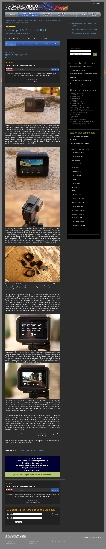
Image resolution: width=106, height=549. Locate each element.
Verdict (8, 58)
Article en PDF (12, 26)
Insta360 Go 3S (76, 172)
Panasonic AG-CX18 (78, 199)
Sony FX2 (74, 187)
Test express (10, 44)
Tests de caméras (50, 21)
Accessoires (22, 44)
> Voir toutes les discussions (78, 125)
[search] (80, 51)
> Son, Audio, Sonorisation (78, 120)
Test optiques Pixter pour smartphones (81, 84)
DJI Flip (74, 191)
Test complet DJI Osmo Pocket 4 (79, 143)
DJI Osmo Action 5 (77, 206)
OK (95, 54)
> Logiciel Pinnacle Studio (77, 102)
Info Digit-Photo (32, 80)
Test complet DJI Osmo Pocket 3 (79, 136)
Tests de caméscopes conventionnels (85, 29)
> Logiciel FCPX (74, 100)
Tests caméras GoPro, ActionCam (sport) (84, 25)
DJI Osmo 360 (76, 183)
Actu (72, 14)
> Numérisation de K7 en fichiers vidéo (81, 111)
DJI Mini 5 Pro (76, 179)
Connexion (96, 3)
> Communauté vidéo (76, 118)
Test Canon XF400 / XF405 (77, 70)
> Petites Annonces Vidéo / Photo (80, 123)
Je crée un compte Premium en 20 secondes (32, 475)
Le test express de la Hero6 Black (16, 54)
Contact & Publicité (10, 543)
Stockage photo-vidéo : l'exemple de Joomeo (83, 74)
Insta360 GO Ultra (77, 164)
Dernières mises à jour (35, 545)
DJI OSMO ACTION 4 (78, 222)
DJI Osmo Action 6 (77, 156)
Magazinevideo (10, 21)
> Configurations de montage (78, 112)
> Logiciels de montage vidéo (78, 95)
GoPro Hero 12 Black (78, 218)
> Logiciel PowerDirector (77, 105)
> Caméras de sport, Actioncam (79, 109)
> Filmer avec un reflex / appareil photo (81, 121)
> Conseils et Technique (77, 93)
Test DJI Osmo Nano (76, 140)
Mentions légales (10, 541)
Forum (82, 14)
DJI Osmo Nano (76, 175)
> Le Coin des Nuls (75, 114)
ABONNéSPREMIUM (94, 14)
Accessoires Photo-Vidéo (48, 14)
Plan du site (32, 543)
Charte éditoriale (34, 541)
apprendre (12, 14)
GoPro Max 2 (76, 160)
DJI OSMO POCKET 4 (78, 152)
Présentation (10, 52)
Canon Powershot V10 (78, 225)
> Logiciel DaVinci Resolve (77, 104)
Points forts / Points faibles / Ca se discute (19, 56)
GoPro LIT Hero (76, 168)
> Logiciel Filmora (75, 97)
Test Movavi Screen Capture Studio (80, 80)
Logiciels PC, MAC (61, 14)
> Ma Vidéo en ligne (76, 116)
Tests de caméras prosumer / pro (84, 33)
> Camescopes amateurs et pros (79, 107)
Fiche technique (34, 44)
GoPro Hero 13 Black (78, 210)
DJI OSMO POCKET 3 (78, 214)
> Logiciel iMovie (75, 98)
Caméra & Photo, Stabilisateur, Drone (30, 14)
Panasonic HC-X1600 (78, 202)
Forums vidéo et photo (59, 541)
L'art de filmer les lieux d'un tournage (81, 67)
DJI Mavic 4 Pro (76, 195)
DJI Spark (73, 77)
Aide (55, 515)
